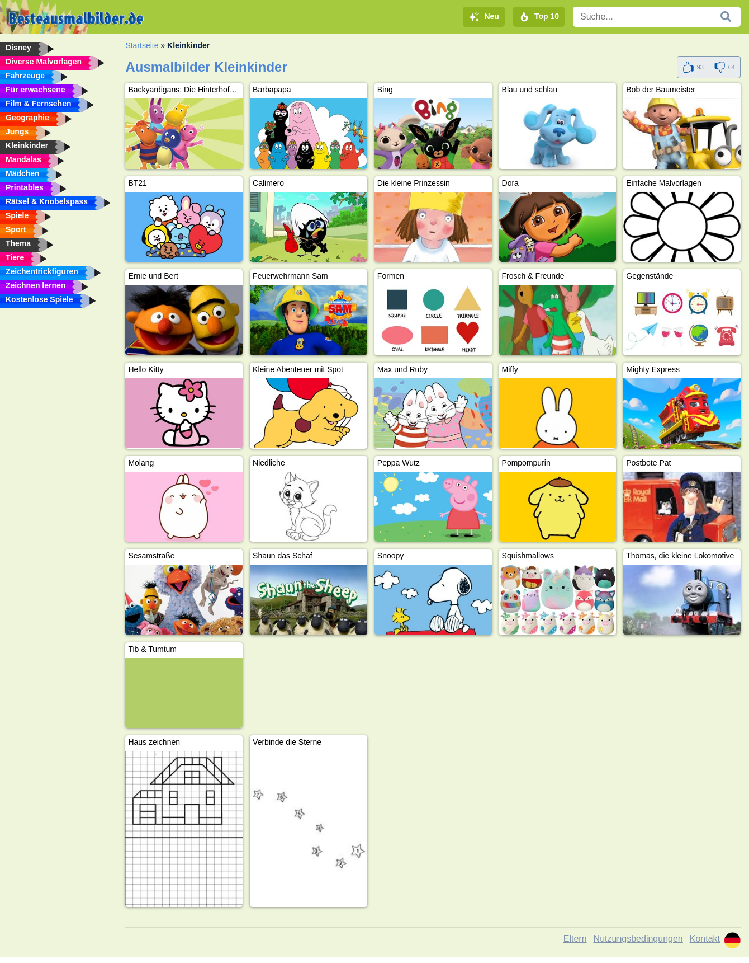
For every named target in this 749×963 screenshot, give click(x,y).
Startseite (141, 45)
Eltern (575, 938)
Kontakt (705, 938)
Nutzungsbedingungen (638, 938)
